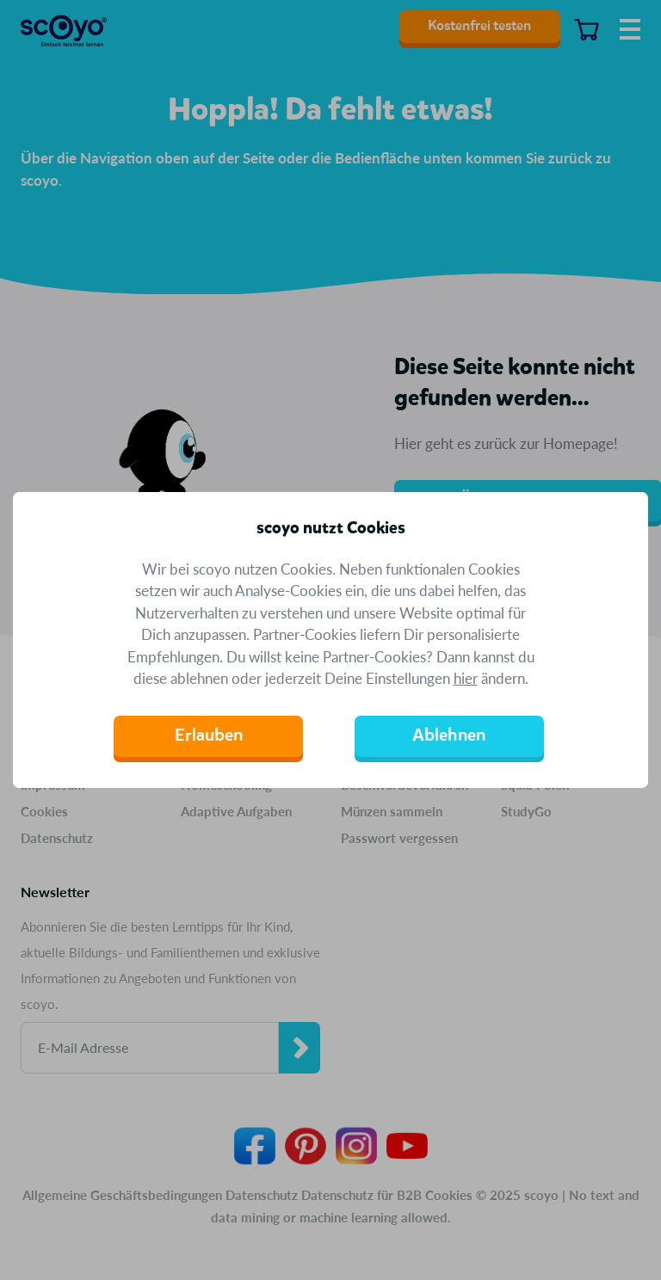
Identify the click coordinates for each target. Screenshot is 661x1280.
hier (466, 678)
